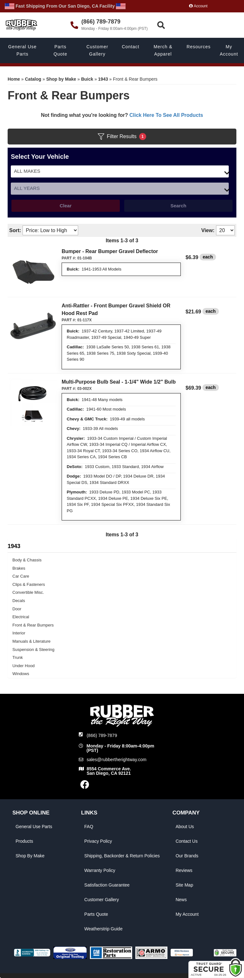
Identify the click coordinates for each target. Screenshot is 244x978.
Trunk (17, 657)
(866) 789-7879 (102, 735)
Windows (20, 673)
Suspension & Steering (33, 649)
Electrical (20, 616)
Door (16, 608)
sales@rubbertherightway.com (116, 759)
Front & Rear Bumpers (33, 625)
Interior (18, 633)
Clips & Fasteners (28, 584)
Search (178, 205)
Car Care (20, 576)
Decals (18, 600)
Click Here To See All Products (166, 115)
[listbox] (120, 171)
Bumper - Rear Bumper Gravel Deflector (110, 251)
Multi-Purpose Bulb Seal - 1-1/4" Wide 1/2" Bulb (119, 382)
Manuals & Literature (31, 641)
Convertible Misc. (28, 592)
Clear (66, 205)
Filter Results (122, 136)
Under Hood (23, 665)
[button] (199, 25)
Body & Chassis (27, 560)
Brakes (18, 568)
